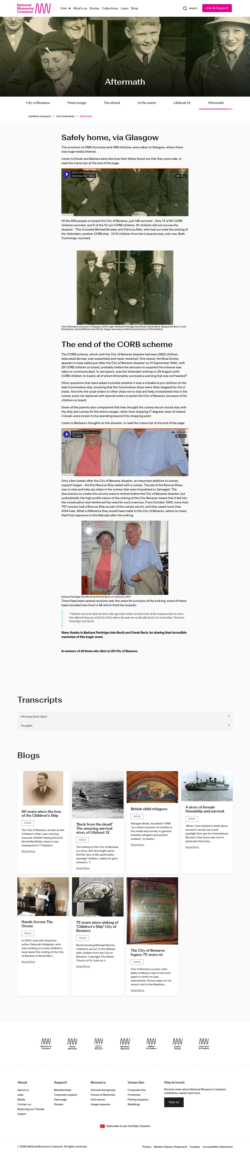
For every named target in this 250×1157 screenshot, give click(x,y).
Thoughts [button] (27, 725)
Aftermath (216, 103)
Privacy (146, 1147)
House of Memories (103, 1094)
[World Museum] (72, 1043)
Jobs (20, 1094)
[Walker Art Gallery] (151, 1043)
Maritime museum (39, 116)
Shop (134, 8)
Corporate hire (137, 1090)
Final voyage (76, 103)
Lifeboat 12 (182, 103)
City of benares (65, 116)
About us (23, 1090)
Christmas (134, 1094)
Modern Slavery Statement (170, 1147)
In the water (147, 103)
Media (21, 1099)
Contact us (24, 1104)
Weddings (134, 1104)
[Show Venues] (69, 8)
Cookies (195, 1147)
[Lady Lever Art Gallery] (204, 1043)
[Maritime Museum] (125, 1043)
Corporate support (65, 1094)
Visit (63, 8)
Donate (58, 1104)
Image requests (100, 1104)
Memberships (62, 1090)
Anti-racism (98, 1099)
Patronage (60, 1099)
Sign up (174, 1102)
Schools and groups (103, 1090)
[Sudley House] (177, 1043)
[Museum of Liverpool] (46, 1043)
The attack (112, 103)
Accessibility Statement (218, 1147)
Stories (94, 8)
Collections (110, 8)
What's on (80, 8)
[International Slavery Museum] (98, 1043)
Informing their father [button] (34, 716)
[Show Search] (190, 8)
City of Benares (38, 103)
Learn (125, 8)
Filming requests (138, 1099)
